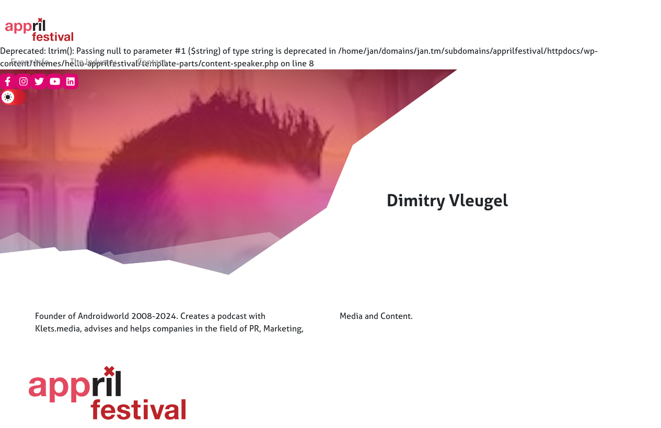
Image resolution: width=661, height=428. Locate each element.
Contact (151, 61)
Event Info (29, 61)
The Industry (93, 61)
